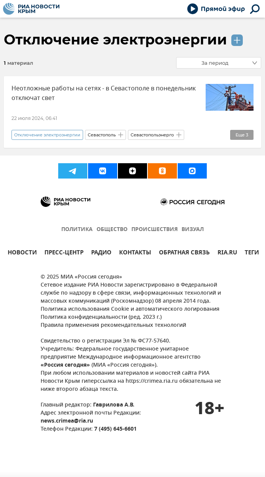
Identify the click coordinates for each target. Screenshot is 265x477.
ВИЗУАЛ (193, 229)
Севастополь (102, 135)
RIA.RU (227, 253)
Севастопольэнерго (152, 135)
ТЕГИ (252, 253)
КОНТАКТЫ (135, 253)
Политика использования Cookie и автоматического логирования (130, 309)
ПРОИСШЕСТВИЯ (154, 229)
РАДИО (101, 253)
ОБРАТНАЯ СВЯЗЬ (184, 253)
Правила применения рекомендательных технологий (113, 325)
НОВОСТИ (22, 253)
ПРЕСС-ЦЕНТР (63, 253)
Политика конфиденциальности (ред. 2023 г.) (101, 317)
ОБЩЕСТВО (112, 229)
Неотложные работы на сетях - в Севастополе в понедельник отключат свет (103, 93)
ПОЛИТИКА (77, 229)
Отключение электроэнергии (115, 39)
